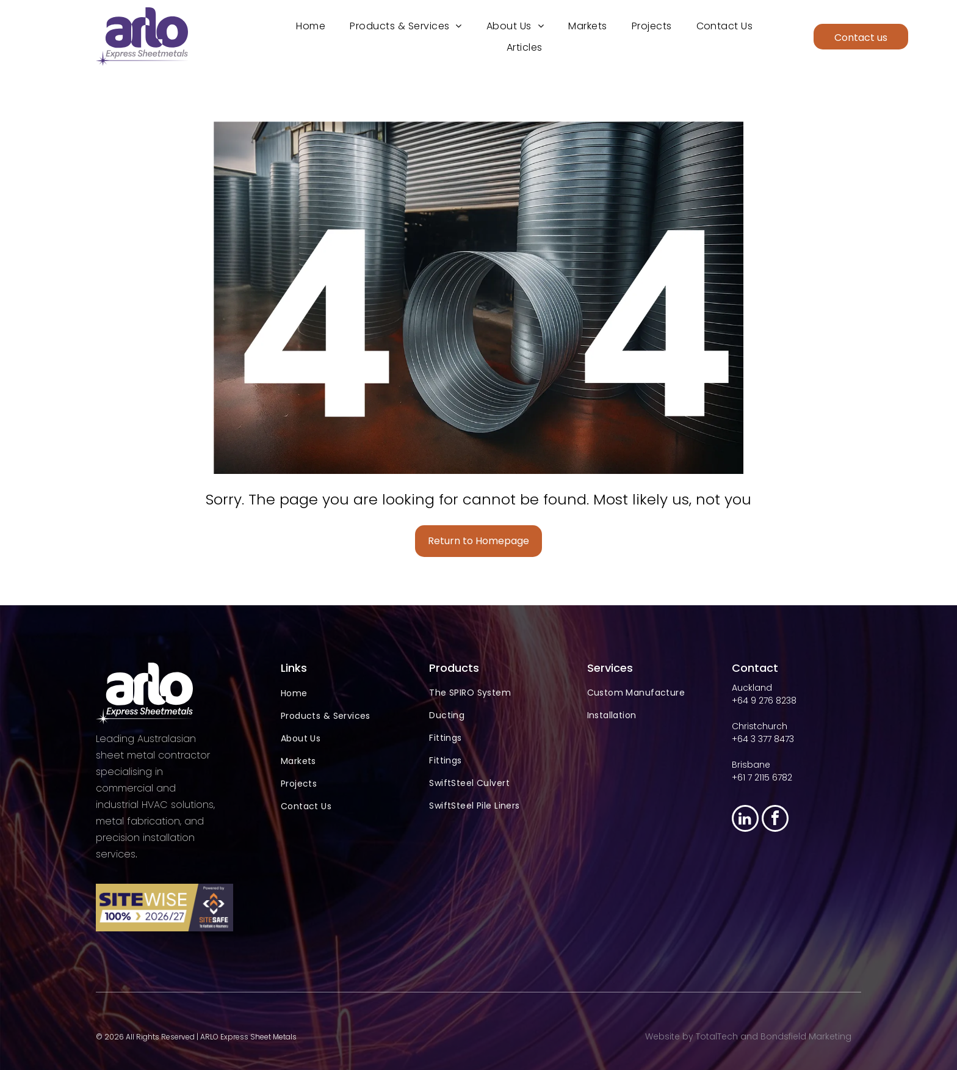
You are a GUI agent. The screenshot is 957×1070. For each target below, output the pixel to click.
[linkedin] (745, 817)
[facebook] (775, 817)
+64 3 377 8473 (763, 736)
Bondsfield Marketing (805, 1034)
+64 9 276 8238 (764, 698)
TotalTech (717, 1034)
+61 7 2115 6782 (762, 775)
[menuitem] (311, 24)
